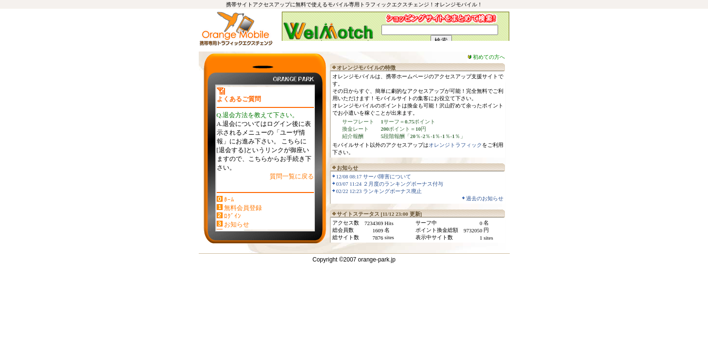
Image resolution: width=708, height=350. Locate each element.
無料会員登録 (243, 207)
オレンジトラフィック (455, 145)
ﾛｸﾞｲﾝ (232, 216)
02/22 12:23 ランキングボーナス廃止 (379, 191)
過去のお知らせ (484, 198)
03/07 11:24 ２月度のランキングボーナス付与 (389, 184)
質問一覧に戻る (292, 176)
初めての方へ (489, 57)
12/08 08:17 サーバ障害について (374, 176)
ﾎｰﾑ (229, 199)
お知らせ (236, 224)
